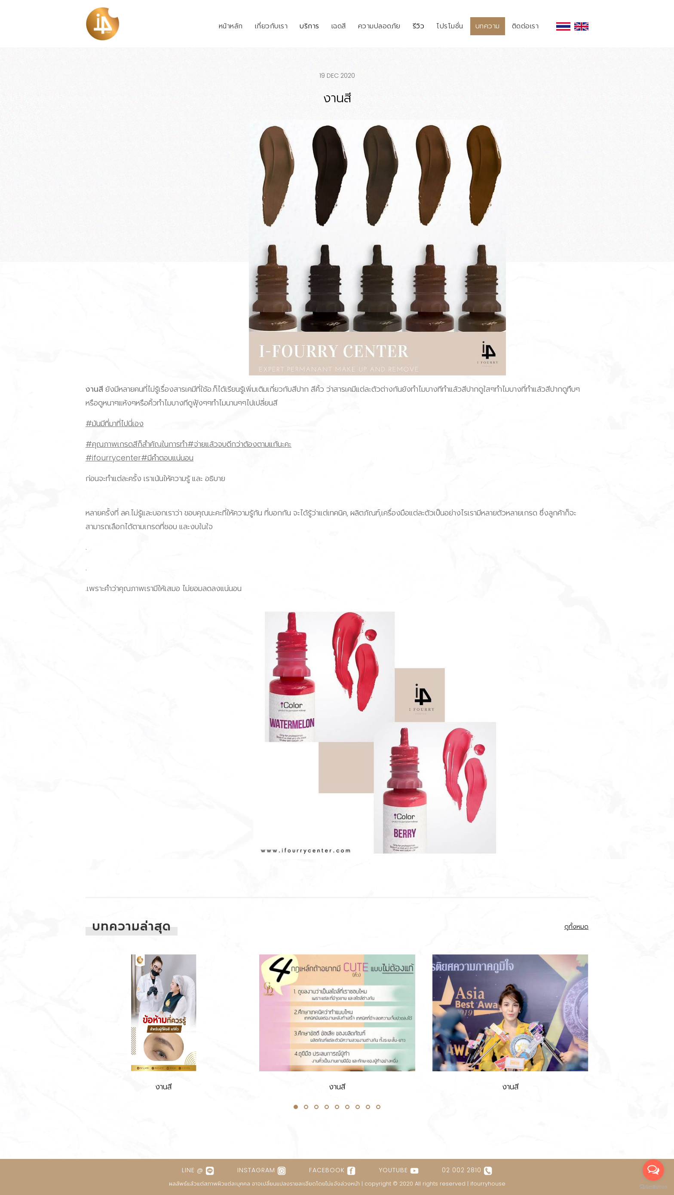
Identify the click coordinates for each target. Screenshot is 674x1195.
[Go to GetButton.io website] (653, 1186)
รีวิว (419, 26)
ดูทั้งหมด (576, 926)
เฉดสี (338, 26)
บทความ (487, 26)
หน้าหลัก (231, 26)
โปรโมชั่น (449, 26)
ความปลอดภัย (379, 26)
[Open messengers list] (653, 1170)
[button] (296, 1107)
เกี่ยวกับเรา (271, 26)
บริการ (309, 26)
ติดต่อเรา (525, 26)
